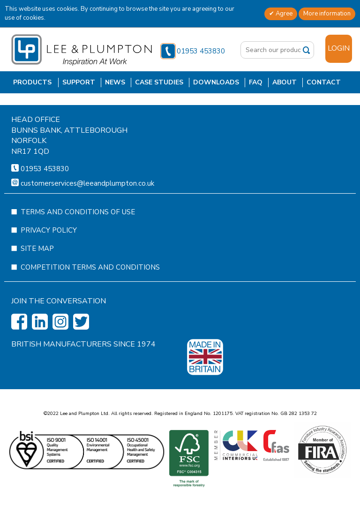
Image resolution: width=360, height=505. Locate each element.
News (115, 82)
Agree (283, 13)
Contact (324, 82)
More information (327, 13)
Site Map (37, 276)
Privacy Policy (49, 258)
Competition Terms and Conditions (90, 295)
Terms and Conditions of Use (78, 239)
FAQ (255, 82)
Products (32, 82)
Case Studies (159, 82)
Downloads (216, 82)
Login (339, 48)
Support (78, 82)
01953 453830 (192, 51)
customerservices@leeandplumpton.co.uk (87, 211)
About (284, 82)
